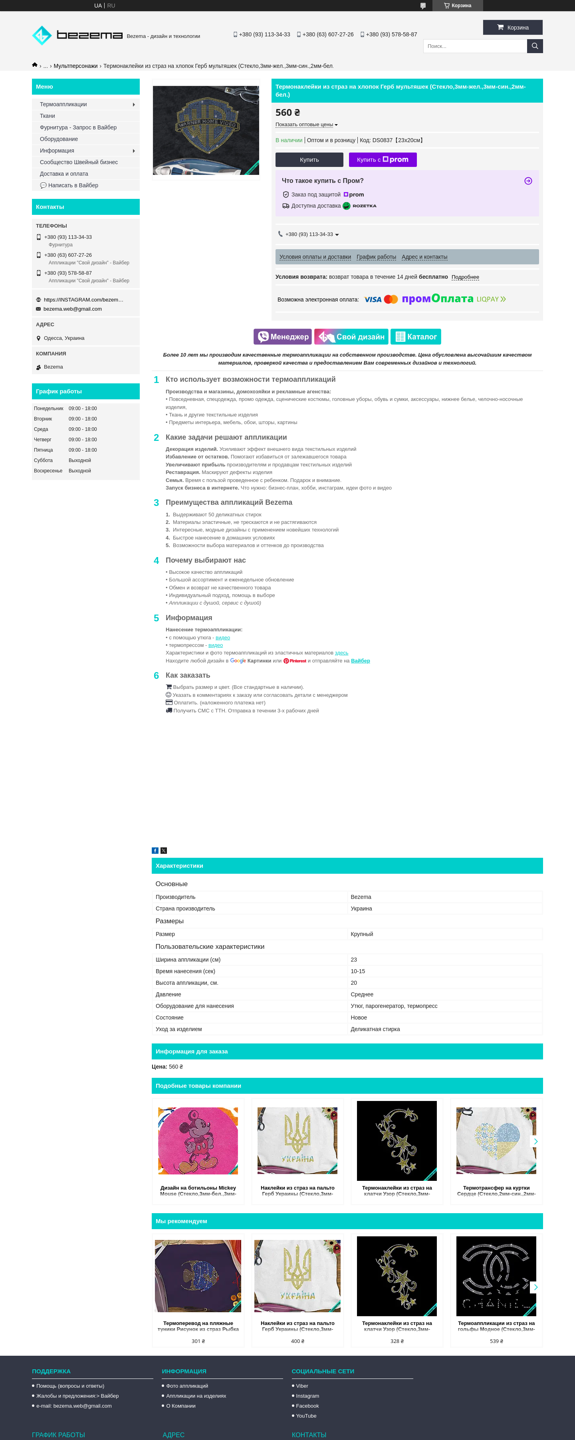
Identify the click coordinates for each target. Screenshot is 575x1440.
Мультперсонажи (76, 66)
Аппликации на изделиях (196, 1396)
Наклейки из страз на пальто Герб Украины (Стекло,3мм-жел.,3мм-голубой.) (298, 1191)
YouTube (306, 1416)
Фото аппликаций (187, 1386)
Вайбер (360, 661)
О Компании (180, 1406)
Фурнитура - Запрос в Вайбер (78, 127)
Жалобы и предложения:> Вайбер (77, 1396)
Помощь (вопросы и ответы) (70, 1386)
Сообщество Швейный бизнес (79, 162)
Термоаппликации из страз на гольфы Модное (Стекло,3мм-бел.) (496, 1326)
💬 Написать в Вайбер (69, 185)
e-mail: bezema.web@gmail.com (74, 1406)
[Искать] (535, 46)
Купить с (382, 159)
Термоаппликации (63, 104)
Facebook (307, 1406)
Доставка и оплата (64, 174)
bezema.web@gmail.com (73, 309)
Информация (57, 150)
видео (223, 638)
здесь (342, 653)
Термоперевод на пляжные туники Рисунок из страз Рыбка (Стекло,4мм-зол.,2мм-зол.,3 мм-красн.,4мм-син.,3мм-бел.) (198, 1326)
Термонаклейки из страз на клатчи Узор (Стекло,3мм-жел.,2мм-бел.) (397, 1191)
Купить (309, 159)
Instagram (307, 1396)
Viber (302, 1386)
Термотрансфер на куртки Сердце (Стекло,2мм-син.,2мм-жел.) (496, 1191)
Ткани (47, 116)
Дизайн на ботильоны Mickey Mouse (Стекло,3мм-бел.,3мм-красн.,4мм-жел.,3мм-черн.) (198, 1191)
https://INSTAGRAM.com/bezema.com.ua (84, 300)
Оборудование (59, 139)
